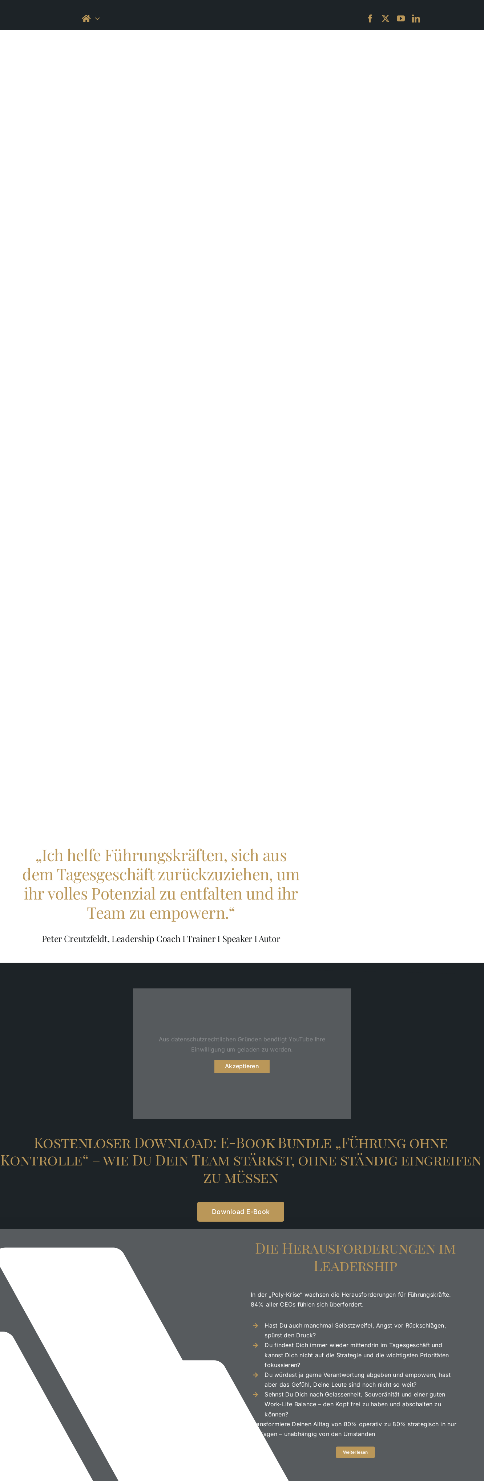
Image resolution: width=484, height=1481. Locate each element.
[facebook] (370, 18)
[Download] (240, 1212)
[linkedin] (416, 18)
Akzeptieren (242, 1066)
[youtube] (401, 18)
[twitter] (386, 18)
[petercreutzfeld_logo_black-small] (242, 8)
